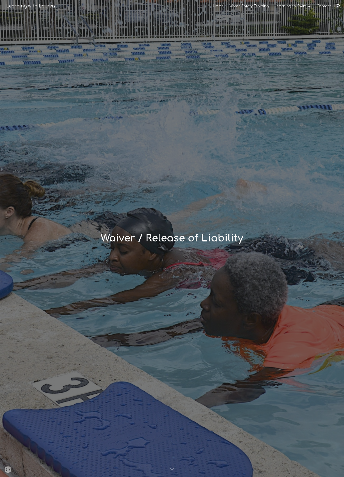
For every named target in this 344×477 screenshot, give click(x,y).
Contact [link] (324, 6)
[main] (172, 238)
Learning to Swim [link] (290, 6)
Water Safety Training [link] (249, 6)
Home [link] (218, 6)
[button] (338, 6)
